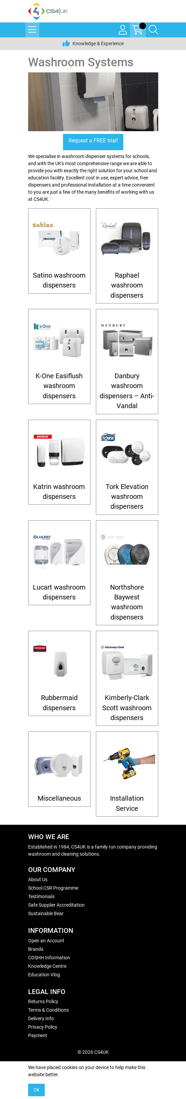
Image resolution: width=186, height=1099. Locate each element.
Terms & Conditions (48, 1010)
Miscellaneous (59, 798)
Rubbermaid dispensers (59, 703)
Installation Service (127, 803)
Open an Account (46, 940)
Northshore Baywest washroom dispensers (127, 602)
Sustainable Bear (46, 913)
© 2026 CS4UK (93, 1052)
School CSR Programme (53, 888)
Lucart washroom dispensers (59, 592)
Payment (37, 1035)
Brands (35, 949)
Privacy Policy (42, 1027)
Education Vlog (44, 974)
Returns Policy (43, 1001)
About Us (37, 879)
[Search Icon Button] (153, 29)
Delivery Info (41, 1018)
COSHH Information (49, 957)
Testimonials (41, 896)
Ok (36, 1090)
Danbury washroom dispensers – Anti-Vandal (127, 391)
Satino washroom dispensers (59, 280)
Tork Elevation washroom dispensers (127, 497)
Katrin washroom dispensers (59, 492)
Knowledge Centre (47, 966)
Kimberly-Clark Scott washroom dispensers (127, 708)
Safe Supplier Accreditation (56, 905)
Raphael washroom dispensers (126, 285)
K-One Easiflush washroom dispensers (59, 386)
